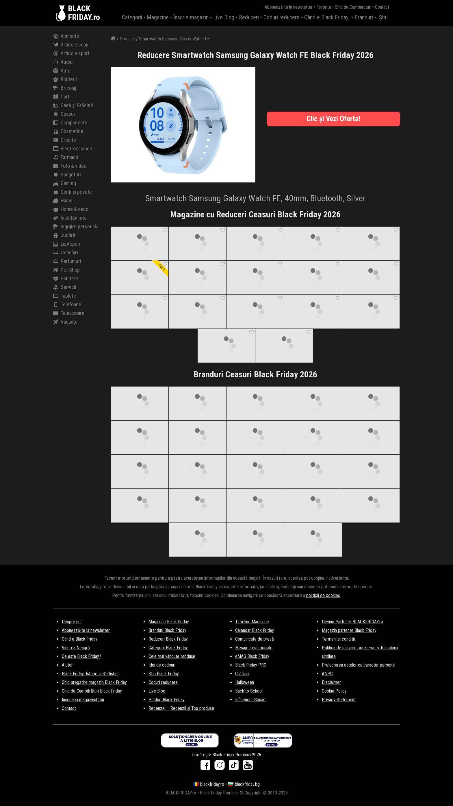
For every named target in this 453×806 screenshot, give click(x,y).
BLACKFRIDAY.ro (84, 13)
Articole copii (70, 44)
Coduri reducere (281, 17)
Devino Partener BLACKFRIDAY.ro (352, 621)
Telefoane (67, 304)
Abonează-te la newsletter (289, 7)
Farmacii (65, 157)
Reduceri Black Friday (168, 639)
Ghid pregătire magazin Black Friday (94, 682)
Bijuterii (65, 79)
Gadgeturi (67, 174)
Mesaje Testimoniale (253, 647)
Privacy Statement (339, 699)
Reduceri (249, 17)
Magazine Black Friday (168, 621)
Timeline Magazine (252, 621)
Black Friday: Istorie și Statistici (90, 673)
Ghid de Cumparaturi (353, 7)
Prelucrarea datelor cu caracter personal (358, 665)
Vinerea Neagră (76, 647)
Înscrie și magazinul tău (83, 699)
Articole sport (71, 53)
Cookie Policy (334, 691)
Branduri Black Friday (167, 630)
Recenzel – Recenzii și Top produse (181, 708)
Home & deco (70, 209)
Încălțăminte (70, 218)
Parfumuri (67, 261)
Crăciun (242, 673)
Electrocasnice (72, 148)
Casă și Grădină (73, 105)
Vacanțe (65, 322)
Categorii (132, 17)
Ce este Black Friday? (81, 656)
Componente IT (72, 122)
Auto (61, 70)
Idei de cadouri (161, 665)
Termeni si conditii (338, 639)
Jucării (64, 235)
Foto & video (69, 166)
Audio (63, 62)
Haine (63, 200)
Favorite (323, 7)
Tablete (64, 296)
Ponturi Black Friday (166, 699)
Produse (127, 39)
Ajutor (67, 665)
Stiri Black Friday (163, 673)
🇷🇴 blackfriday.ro (208, 784)
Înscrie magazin (191, 17)
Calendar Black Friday (254, 630)
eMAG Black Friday (252, 656)
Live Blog (223, 17)
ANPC (327, 673)
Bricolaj (64, 88)
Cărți (61, 96)
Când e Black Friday (326, 17)
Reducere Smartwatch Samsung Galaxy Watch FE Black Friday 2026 (256, 55)
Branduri (363, 17)
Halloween (244, 682)
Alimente (66, 36)
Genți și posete (72, 192)
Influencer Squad (250, 699)
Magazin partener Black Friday (349, 630)
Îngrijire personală (76, 226)
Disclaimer (331, 682)
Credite (64, 140)
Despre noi (71, 621)
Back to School (249, 691)
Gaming (64, 183)
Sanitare (65, 278)
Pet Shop (66, 270)
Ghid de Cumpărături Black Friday (92, 691)
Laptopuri (66, 244)
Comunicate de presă (254, 639)
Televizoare (68, 313)
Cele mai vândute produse (171, 656)
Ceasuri (65, 114)
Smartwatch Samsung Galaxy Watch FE (174, 39)
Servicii (64, 287)
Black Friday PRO (250, 665)
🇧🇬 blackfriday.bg (244, 784)
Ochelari (65, 252)
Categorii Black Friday (168, 647)
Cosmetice (68, 131)
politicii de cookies (323, 595)
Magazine (158, 17)
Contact (382, 7)
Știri (383, 17)
